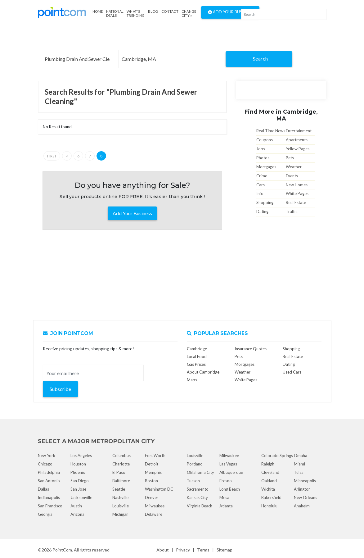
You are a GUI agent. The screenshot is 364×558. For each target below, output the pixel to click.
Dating (262, 211)
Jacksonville (81, 497)
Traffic (291, 211)
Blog (153, 11)
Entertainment (299, 130)
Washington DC (159, 489)
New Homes (297, 184)
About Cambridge (203, 372)
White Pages (297, 193)
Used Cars (292, 372)
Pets (290, 157)
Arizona (77, 514)
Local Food (197, 356)
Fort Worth (155, 455)
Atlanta (226, 505)
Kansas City (197, 497)
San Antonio (49, 480)
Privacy (183, 549)
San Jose (78, 489)
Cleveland (270, 472)
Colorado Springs (277, 455)
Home (97, 11)
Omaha (300, 455)
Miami (299, 463)
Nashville (120, 497)
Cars (260, 184)
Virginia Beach (199, 505)
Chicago (45, 463)
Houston (78, 463)
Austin (76, 505)
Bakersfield (271, 497)
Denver (151, 497)
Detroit (151, 463)
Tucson (193, 480)
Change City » (189, 13)
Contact (169, 11)
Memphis (153, 472)
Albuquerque (231, 472)
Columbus (121, 455)
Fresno (225, 480)
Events (292, 175)
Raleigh (267, 463)
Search (260, 58)
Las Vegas (228, 463)
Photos (262, 157)
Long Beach (229, 489)
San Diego (79, 480)
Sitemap (224, 549)
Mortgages (266, 166)
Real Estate (296, 202)
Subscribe (60, 389)
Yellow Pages (297, 148)
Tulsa (298, 472)
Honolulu (269, 505)
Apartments (297, 139)
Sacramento (198, 489)
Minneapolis (305, 480)
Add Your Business (230, 12)
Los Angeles (81, 455)
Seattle (118, 489)
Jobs (260, 148)
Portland (195, 463)
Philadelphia (49, 472)
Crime (261, 175)
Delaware (153, 514)
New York (46, 455)
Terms (203, 549)
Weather (294, 166)
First (51, 156)
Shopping (264, 202)
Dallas (43, 489)
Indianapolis (49, 497)
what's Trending (136, 13)
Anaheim (302, 505)
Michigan (120, 514)
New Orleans (305, 497)
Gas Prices (196, 364)
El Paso (118, 472)
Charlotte (121, 463)
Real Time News (270, 130)
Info (259, 193)
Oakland (269, 480)
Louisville (120, 505)
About (162, 549)
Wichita (268, 489)
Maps (192, 379)
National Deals (115, 13)
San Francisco (50, 505)
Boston (151, 480)
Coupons (264, 139)
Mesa (224, 497)
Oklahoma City (200, 472)
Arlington (302, 489)
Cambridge (197, 348)
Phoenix (77, 472)
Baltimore (121, 480)
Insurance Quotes (251, 348)
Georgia (45, 514)
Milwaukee (154, 505)
